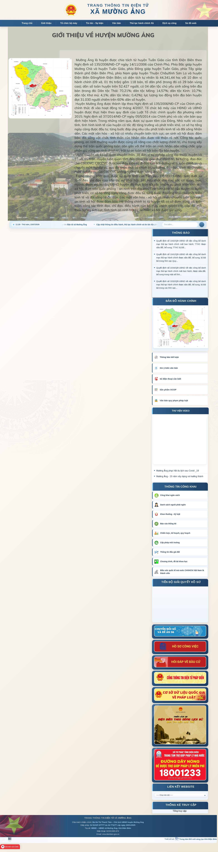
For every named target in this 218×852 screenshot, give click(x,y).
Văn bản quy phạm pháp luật (174, 400)
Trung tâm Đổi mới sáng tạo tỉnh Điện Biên (196, 839)
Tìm (201, 224)
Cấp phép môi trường (170, 542)
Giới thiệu (46, 23)
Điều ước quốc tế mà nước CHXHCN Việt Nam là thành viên (182, 571)
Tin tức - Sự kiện (94, 23)
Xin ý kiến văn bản (169, 368)
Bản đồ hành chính (181, 301)
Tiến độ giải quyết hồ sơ (181, 582)
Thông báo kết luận (169, 357)
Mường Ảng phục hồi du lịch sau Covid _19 (177, 471)
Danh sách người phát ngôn (173, 505)
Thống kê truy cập (180, 805)
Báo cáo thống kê (168, 523)
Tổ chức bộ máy (68, 23)
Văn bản (116, 23)
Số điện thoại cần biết (170, 379)
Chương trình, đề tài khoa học (173, 561)
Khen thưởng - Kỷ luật (170, 514)
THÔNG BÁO (181, 232)
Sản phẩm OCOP (168, 389)
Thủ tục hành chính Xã (142, 23)
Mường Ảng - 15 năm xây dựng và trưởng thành (179, 476)
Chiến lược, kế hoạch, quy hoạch (175, 533)
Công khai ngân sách (170, 495)
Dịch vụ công (169, 23)
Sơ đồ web (190, 23)
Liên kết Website (180, 787)
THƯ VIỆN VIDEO (180, 411)
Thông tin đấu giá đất (170, 552)
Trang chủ (27, 23)
